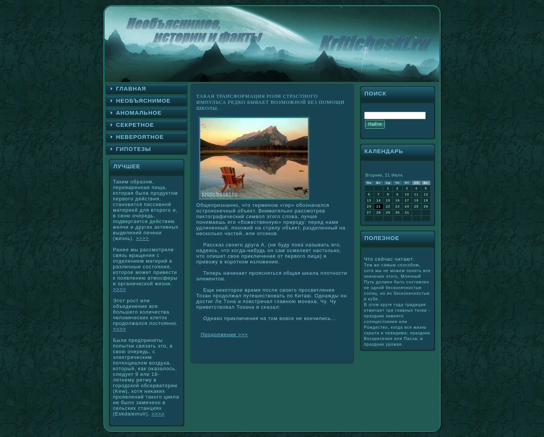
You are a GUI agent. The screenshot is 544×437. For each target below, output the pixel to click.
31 (407, 212)
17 (407, 200)
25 (416, 206)
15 (388, 200)
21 (378, 206)
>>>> (142, 238)
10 (407, 194)
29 (388, 212)
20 (369, 206)
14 (378, 200)
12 (425, 194)
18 (416, 200)
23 (397, 206)
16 (397, 200)
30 (397, 212)
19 (425, 200)
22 (388, 206)
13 (369, 200)
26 (425, 206)
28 (378, 212)
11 (416, 194)
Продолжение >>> (224, 334)
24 (407, 206)
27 (369, 212)
